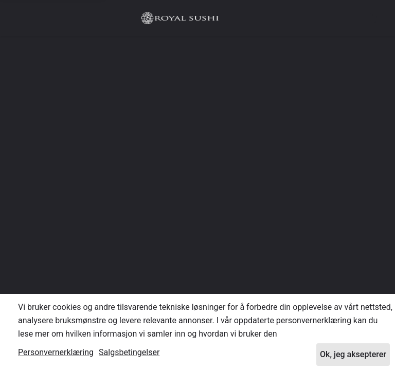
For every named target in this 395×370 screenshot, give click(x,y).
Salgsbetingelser (129, 352)
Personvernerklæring (56, 352)
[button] (371, 18)
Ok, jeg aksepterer (353, 354)
